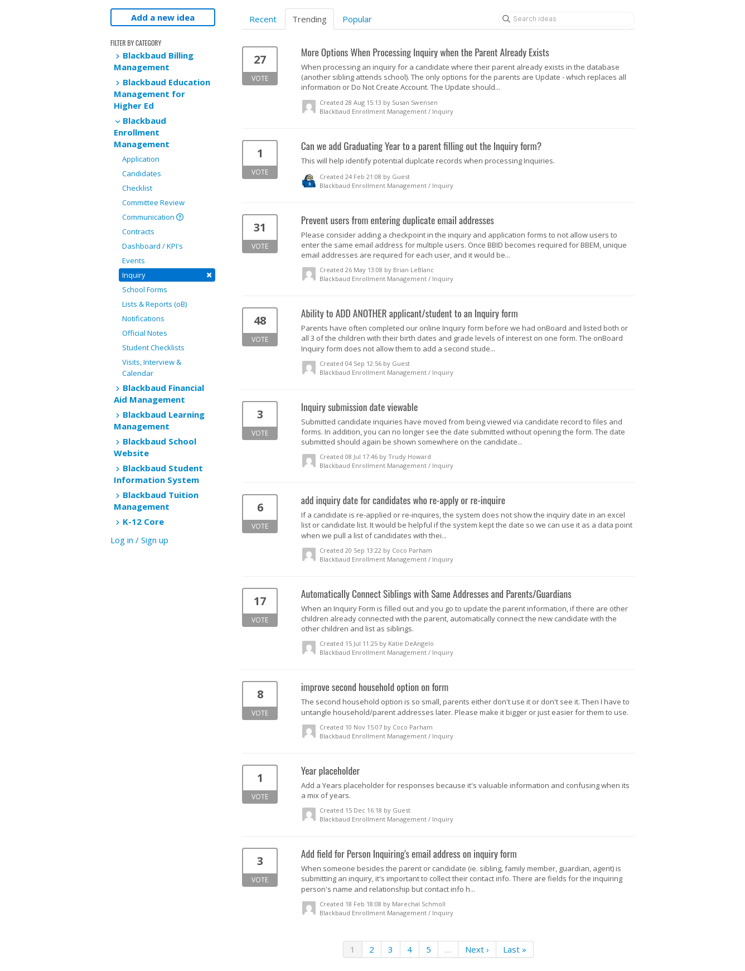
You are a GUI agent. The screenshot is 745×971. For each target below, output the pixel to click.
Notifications (143, 318)
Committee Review (153, 202)
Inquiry (167, 274)
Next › (477, 949)
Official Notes (144, 333)
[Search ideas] (567, 19)
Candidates (141, 173)
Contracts (138, 231)
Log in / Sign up (139, 539)
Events (133, 260)
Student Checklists (153, 347)
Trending (309, 19)
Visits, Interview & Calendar (151, 367)
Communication (152, 217)
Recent (263, 19)
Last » (514, 949)
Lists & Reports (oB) (154, 304)
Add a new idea (163, 17)
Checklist (137, 188)
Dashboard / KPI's (152, 246)
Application (140, 159)
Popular (357, 19)
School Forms (144, 289)
